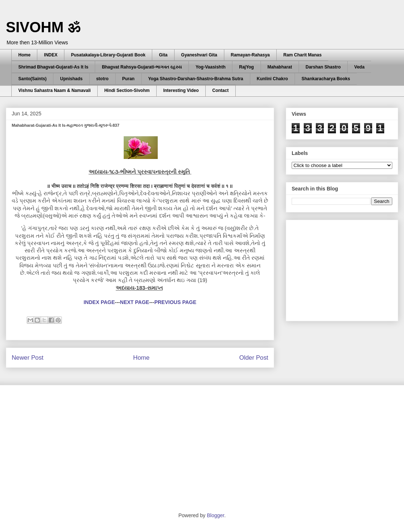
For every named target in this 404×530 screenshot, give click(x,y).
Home (24, 55)
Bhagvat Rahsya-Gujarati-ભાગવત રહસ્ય (142, 67)
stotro (102, 78)
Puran (128, 78)
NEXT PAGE (134, 302)
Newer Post (28, 357)
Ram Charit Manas (302, 55)
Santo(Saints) (32, 78)
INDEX (50, 55)
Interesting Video (181, 90)
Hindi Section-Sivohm (127, 90)
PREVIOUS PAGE (175, 302)
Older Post (253, 357)
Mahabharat (280, 67)
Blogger (215, 515)
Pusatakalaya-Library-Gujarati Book (108, 55)
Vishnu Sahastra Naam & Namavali (54, 90)
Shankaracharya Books (326, 78)
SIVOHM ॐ (43, 27)
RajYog (246, 67)
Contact (220, 90)
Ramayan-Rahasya (250, 55)
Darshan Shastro (323, 67)
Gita (163, 55)
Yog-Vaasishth (210, 67)
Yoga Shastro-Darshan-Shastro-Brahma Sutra (195, 78)
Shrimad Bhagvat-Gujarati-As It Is (53, 67)
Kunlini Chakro (272, 78)
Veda (359, 67)
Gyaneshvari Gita (199, 55)
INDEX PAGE (99, 302)
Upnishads (71, 78)
